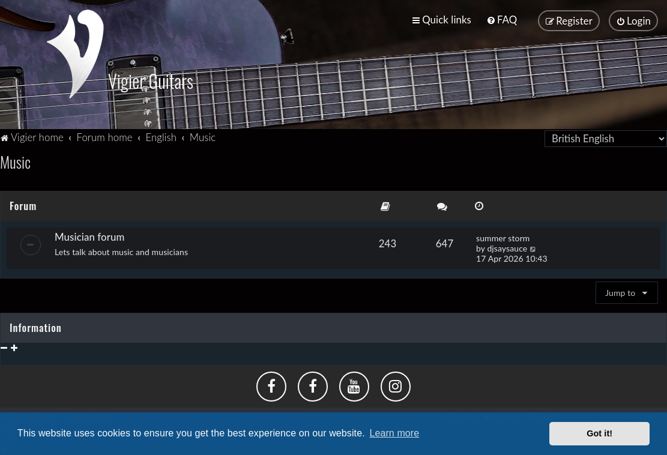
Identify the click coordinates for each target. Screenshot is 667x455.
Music (15, 160)
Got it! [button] (599, 433)
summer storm (503, 236)
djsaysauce (507, 246)
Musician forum (89, 235)
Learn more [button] (394, 433)
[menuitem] (501, 19)
